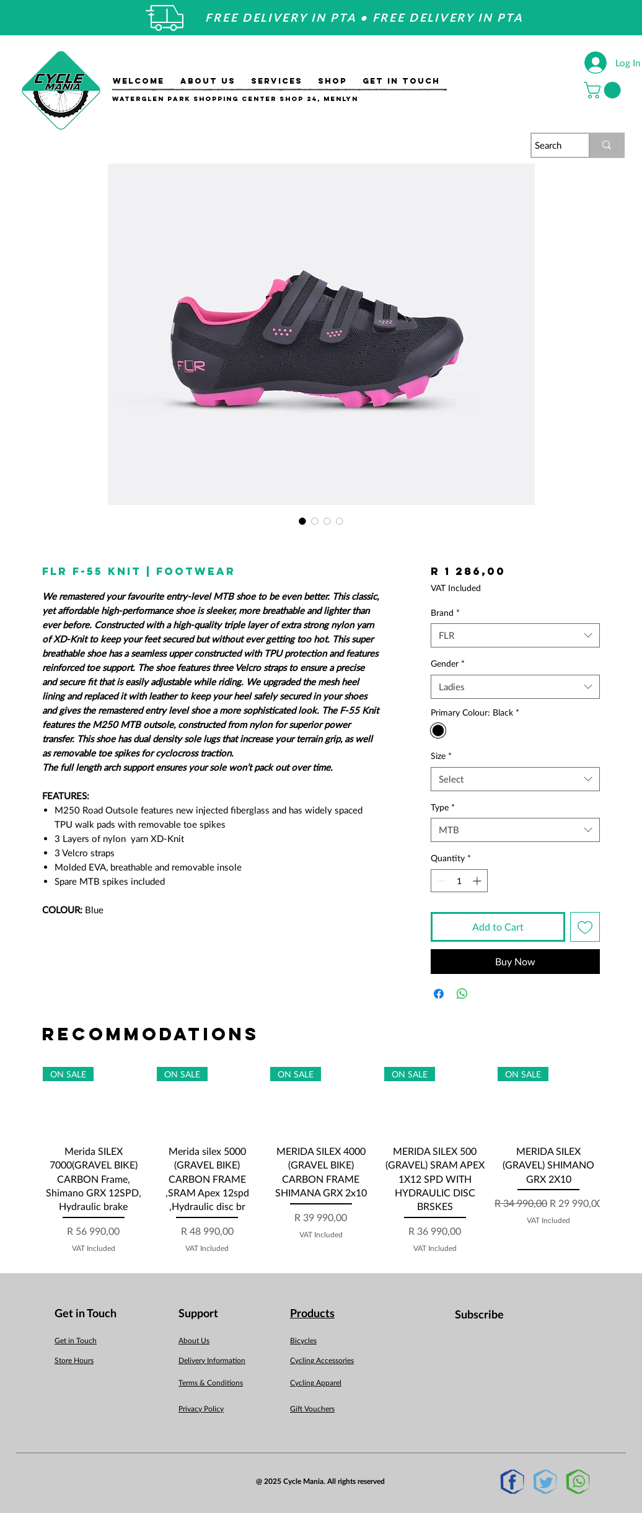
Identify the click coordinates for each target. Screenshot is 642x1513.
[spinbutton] (459, 881)
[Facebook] (512, 1482)
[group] (321, 1160)
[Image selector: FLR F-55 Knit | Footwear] (302, 521)
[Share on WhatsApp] (462, 993)
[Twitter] (545, 1482)
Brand (445, 612)
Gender (448, 663)
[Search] (549, 145)
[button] (604, 90)
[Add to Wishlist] (585, 927)
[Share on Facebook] (438, 993)
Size (441, 755)
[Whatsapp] (578, 1482)
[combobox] (515, 635)
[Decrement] (440, 881)
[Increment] (478, 881)
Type (443, 807)
